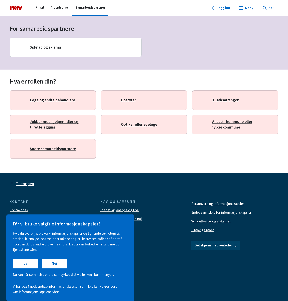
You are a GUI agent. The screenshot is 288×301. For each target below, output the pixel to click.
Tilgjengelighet (202, 230)
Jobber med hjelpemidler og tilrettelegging (54, 124)
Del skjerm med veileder (216, 245)
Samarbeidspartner (90, 7)
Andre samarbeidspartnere (53, 149)
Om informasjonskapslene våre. (36, 291)
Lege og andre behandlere (52, 100)
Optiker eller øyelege (139, 124)
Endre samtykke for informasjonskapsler (221, 212)
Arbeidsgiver (60, 7)
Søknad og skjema (45, 47)
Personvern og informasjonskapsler (217, 203)
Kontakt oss (19, 210)
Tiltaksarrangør (225, 100)
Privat (39, 7)
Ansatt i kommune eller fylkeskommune (232, 124)
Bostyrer (128, 100)
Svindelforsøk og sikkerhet (211, 221)
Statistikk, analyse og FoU (119, 210)
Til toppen (22, 184)
